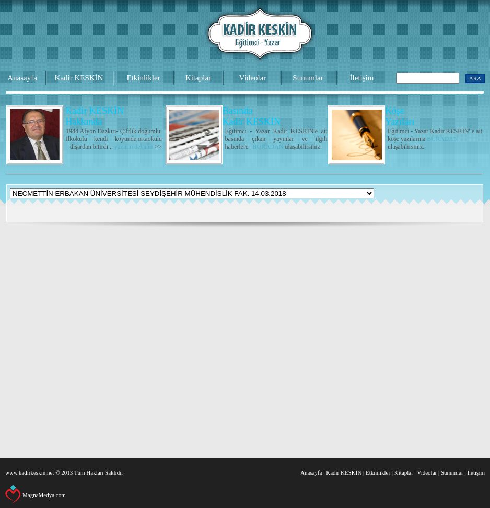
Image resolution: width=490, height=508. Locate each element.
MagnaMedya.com (44, 495)
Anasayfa (22, 78)
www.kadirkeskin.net (29, 472)
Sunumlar (308, 78)
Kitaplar (198, 78)
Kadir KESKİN (79, 78)
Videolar (252, 78)
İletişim (362, 78)
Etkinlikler (143, 78)
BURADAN (267, 146)
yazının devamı (133, 146)
